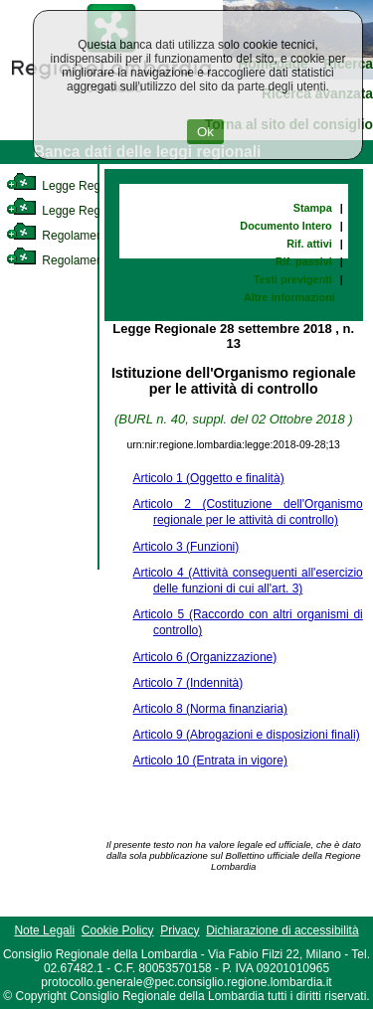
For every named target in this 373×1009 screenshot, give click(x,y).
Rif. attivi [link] (309, 244)
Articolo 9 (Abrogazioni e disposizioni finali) (246, 735)
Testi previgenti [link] (293, 279)
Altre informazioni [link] (289, 297)
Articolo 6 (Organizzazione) (205, 657)
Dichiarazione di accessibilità (282, 930)
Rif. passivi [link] (304, 261)
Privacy (179, 930)
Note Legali (44, 930)
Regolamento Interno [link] (79, 236)
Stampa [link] (312, 208)
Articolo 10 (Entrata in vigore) (210, 760)
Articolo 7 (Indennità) (188, 683)
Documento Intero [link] (285, 226)
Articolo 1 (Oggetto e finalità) (208, 478)
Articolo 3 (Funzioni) (186, 547)
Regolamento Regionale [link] (88, 260)
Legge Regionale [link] (69, 186)
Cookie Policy (118, 930)
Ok (205, 131)
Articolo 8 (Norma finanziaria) (210, 709)
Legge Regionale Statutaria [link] (96, 211)
